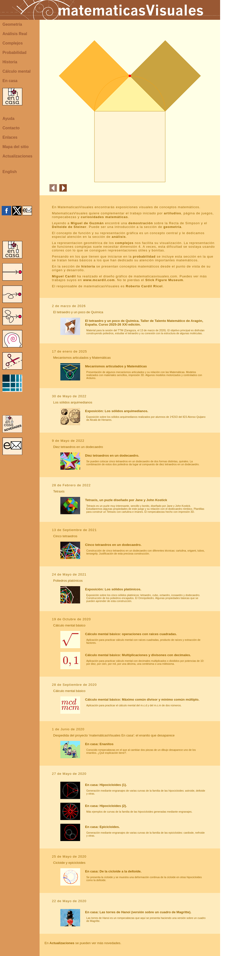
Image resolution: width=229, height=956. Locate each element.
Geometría (12, 24)
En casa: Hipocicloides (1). (106, 785)
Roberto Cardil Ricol (144, 286)
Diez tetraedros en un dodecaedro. (112, 455)
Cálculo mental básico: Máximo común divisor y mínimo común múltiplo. (142, 699)
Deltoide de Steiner (69, 227)
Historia (9, 62)
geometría (172, 227)
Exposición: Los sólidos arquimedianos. (116, 411)
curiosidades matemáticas (104, 217)
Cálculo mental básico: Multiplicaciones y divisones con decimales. (138, 655)
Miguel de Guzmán (87, 223)
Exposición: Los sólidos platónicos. (113, 589)
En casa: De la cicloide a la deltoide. (113, 871)
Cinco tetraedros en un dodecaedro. (113, 545)
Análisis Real (14, 34)
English (9, 172)
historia (88, 266)
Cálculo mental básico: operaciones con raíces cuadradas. (131, 634)
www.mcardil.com (99, 280)
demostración (140, 223)
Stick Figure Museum (164, 280)
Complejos (12, 43)
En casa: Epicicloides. (102, 827)
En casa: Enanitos (99, 744)
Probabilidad (14, 52)
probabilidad (144, 256)
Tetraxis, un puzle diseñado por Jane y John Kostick (126, 500)
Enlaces (9, 137)
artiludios (172, 213)
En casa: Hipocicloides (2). (106, 806)
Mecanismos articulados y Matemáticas (116, 366)
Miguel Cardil (64, 276)
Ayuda (8, 118)
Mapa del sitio (15, 147)
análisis (119, 237)
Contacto (11, 128)
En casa (9, 81)
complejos (124, 243)
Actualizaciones (17, 156)
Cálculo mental (16, 71)
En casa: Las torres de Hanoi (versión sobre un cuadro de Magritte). (138, 912)
